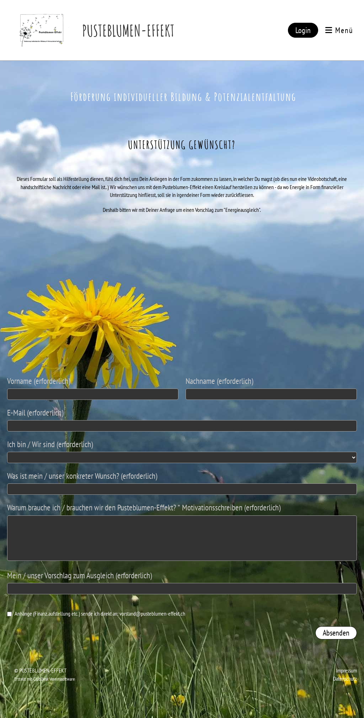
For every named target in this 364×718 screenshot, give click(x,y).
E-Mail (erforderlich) (35, 412)
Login (303, 30)
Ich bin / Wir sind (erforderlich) (50, 444)
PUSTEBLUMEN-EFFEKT (128, 30)
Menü (339, 30)
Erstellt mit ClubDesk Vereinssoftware (44, 679)
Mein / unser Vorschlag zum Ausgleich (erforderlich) (79, 575)
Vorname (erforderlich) (38, 381)
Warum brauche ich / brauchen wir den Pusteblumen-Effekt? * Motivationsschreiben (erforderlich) (143, 507)
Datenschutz (345, 678)
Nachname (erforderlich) (219, 381)
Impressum (346, 670)
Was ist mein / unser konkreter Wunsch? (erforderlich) (82, 476)
